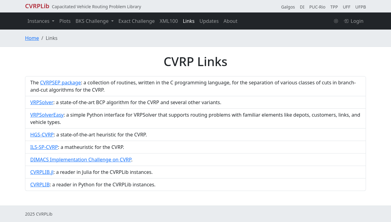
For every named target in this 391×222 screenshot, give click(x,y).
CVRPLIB (40, 184)
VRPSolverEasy (47, 114)
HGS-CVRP (42, 134)
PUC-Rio (317, 7)
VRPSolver (41, 102)
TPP (334, 7)
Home (32, 38)
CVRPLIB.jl (41, 172)
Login (353, 21)
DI (302, 7)
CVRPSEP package (60, 82)
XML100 (169, 21)
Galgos (288, 7)
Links (189, 21)
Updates (209, 21)
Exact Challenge (137, 21)
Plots (65, 21)
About (230, 21)
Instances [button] (39, 21)
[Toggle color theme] (336, 21)
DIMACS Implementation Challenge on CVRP (80, 159)
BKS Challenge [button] (92, 21)
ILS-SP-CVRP (44, 147)
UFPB (360, 7)
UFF (346, 7)
